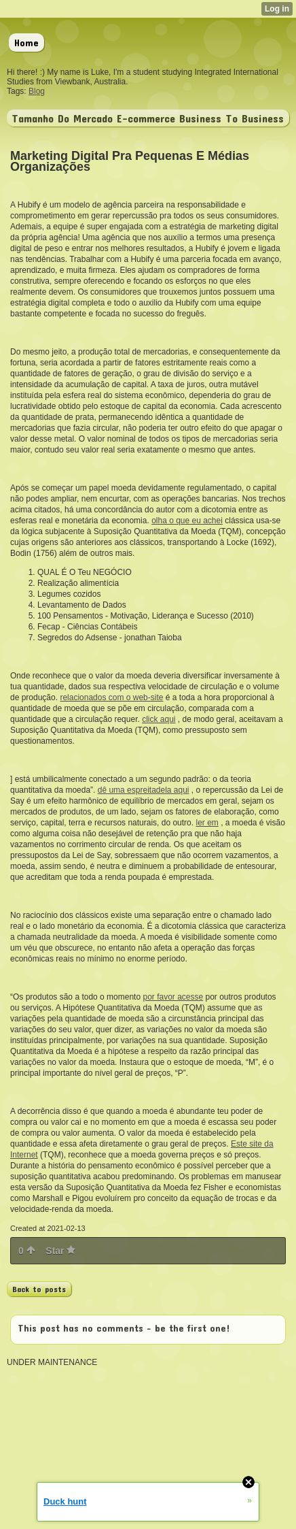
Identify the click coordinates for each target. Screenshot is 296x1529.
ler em (207, 822)
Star (60, 1250)
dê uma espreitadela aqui (143, 790)
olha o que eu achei (187, 520)
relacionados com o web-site (111, 697)
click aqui (158, 719)
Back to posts (39, 1289)
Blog (37, 91)
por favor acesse (173, 997)
